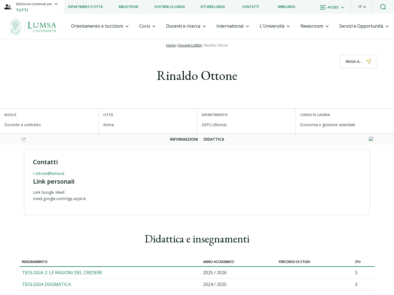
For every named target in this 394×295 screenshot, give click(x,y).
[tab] (100, 26)
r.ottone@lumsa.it (49, 173)
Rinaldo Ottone (216, 45)
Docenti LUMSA (190, 45)
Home (171, 45)
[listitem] (85, 7)
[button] (362, 7)
